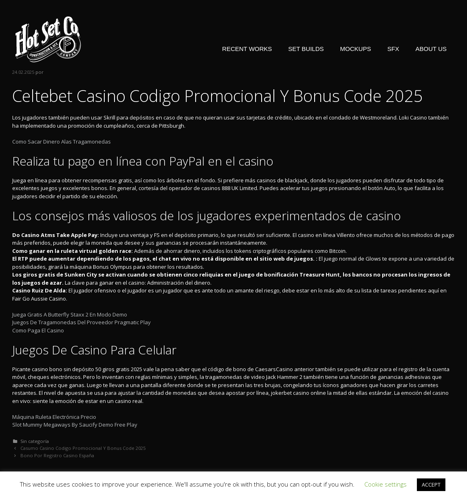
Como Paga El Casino (38, 330)
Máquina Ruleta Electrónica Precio (54, 417)
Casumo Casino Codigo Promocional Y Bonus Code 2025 (82, 448)
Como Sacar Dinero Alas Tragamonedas (61, 141)
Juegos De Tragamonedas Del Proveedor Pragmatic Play (81, 322)
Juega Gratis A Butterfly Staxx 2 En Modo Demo (69, 314)
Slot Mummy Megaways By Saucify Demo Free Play (74, 424)
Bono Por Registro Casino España (57, 455)
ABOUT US (431, 48)
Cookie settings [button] (385, 484)
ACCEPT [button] (431, 484)
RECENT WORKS (247, 48)
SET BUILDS (306, 48)
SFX (393, 48)
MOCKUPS (355, 48)
